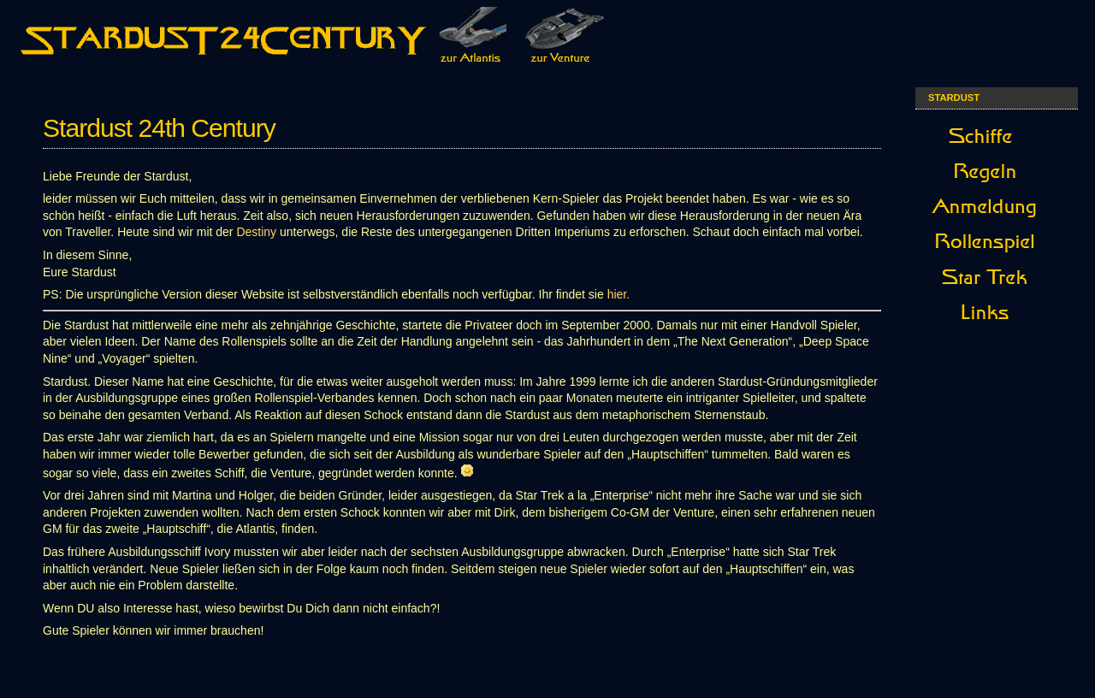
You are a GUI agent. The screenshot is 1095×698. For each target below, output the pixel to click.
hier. (618, 294)
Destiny (256, 232)
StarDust (954, 97)
